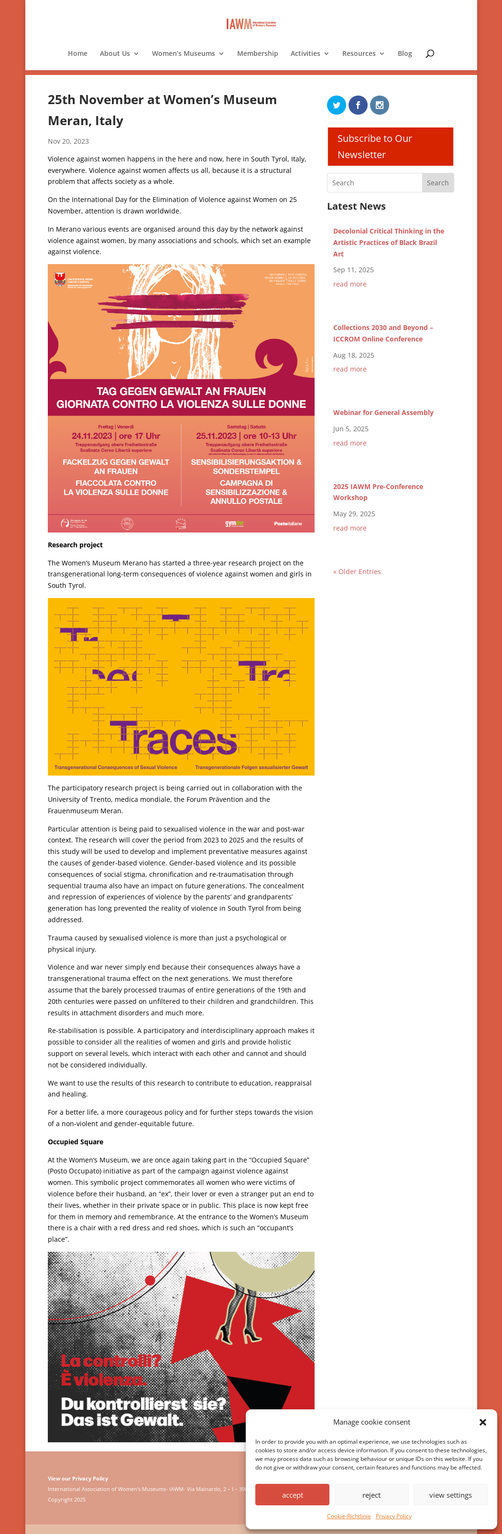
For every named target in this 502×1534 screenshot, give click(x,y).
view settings (450, 1495)
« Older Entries (357, 571)
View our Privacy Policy (78, 1478)
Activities (305, 54)
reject (371, 1495)
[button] (483, 1422)
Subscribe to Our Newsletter (375, 146)
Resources (359, 54)
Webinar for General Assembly (383, 412)
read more (350, 283)
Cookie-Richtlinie (349, 1516)
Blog (405, 54)
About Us (115, 54)
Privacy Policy (394, 1516)
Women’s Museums (183, 54)
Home (77, 54)
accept (292, 1495)
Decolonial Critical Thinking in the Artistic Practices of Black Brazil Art (388, 242)
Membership (257, 54)
